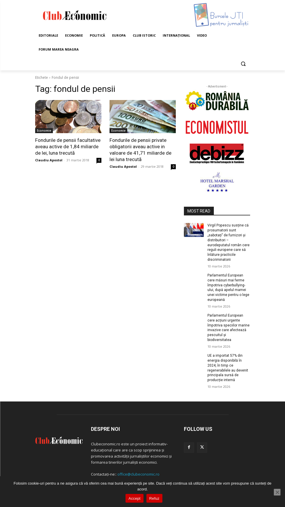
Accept (134, 498)
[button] (243, 63)
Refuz (154, 498)
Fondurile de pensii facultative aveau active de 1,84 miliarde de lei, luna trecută (68, 146)
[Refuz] (277, 492)
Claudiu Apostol (48, 160)
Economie (44, 130)
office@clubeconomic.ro (138, 473)
